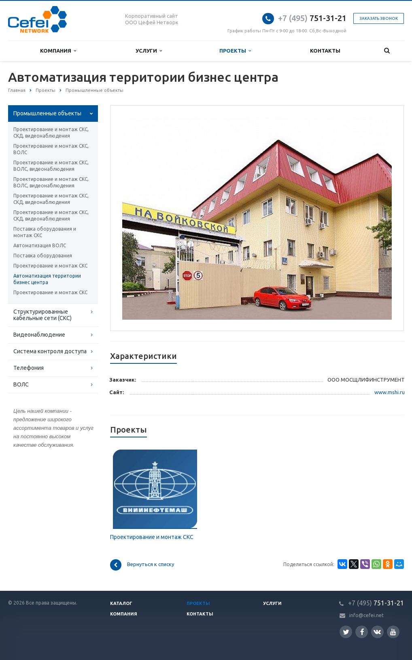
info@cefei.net (366, 615)
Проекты (235, 51)
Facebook (362, 631)
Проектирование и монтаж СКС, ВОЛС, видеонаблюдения (51, 166)
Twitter (346, 631)
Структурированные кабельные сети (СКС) (42, 314)
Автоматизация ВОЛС (39, 245)
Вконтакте (377, 631)
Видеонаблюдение (39, 334)
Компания (58, 51)
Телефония (28, 368)
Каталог (121, 603)
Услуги (149, 51)
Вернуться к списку (142, 565)
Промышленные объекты (47, 113)
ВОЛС (21, 384)
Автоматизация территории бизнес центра (47, 279)
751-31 (306, 18)
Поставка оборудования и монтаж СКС (44, 232)
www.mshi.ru (389, 392)
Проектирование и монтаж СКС (50, 265)
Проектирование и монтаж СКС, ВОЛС (51, 149)
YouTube (393, 631)
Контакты (325, 50)
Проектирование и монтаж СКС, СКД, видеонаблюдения (51, 132)
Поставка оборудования (42, 255)
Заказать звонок (378, 18)
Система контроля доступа (50, 351)
